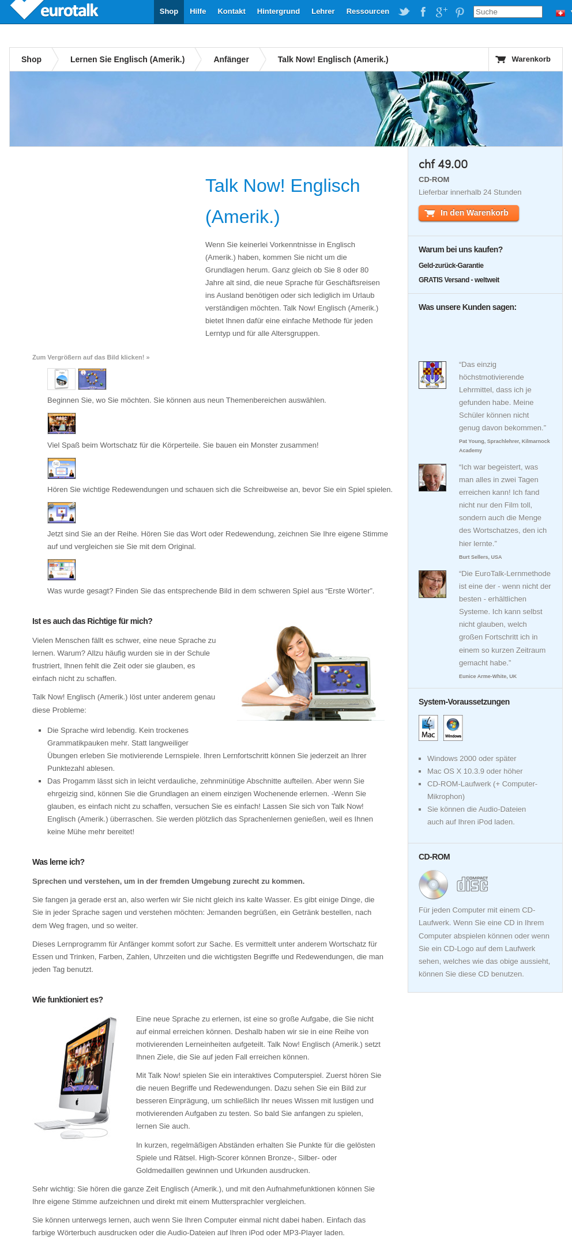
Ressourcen (368, 11)
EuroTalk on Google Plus (441, 12)
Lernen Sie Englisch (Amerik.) (127, 59)
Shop (169, 11)
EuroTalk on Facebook (422, 12)
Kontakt (231, 11)
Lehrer (322, 11)
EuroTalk (55, 11)
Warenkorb (531, 59)
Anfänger (231, 59)
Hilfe (198, 11)
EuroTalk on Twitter (404, 12)
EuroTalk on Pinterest (459, 12)
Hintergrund (278, 11)
